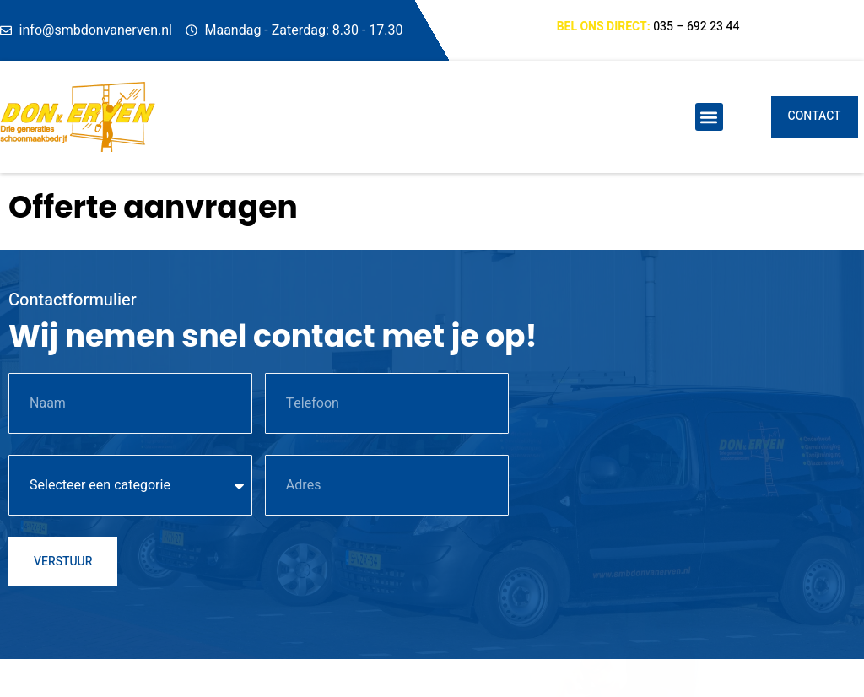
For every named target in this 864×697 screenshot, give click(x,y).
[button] (709, 117)
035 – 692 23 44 (696, 26)
